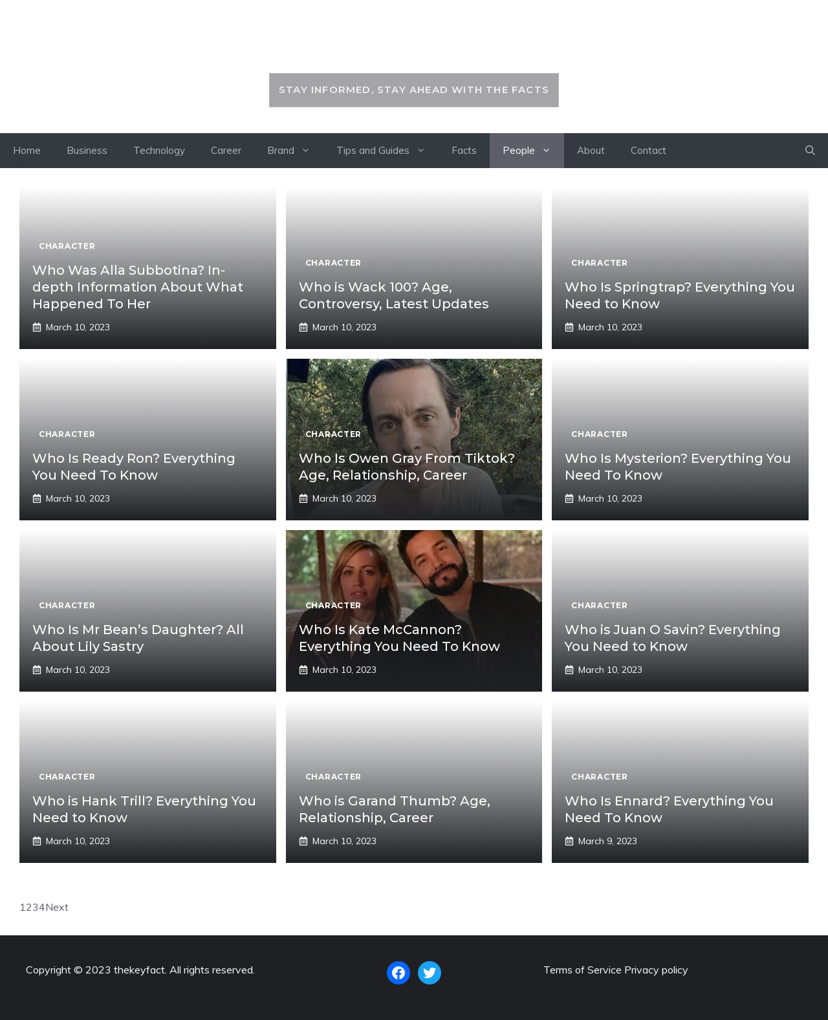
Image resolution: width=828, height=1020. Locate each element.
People (533, 150)
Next (57, 906)
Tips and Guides (387, 150)
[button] (810, 150)
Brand (295, 150)
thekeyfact (414, 43)
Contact (648, 150)
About (591, 150)
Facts (464, 150)
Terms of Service (582, 969)
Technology (159, 150)
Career (226, 150)
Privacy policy (656, 969)
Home (27, 150)
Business (87, 150)
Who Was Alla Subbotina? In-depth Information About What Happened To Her (137, 287)
